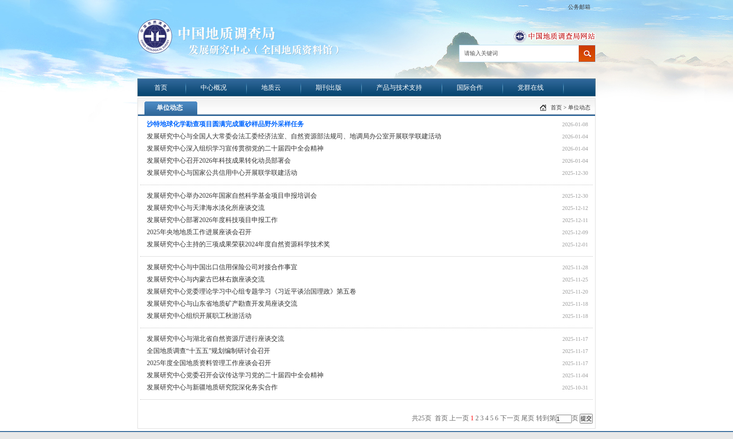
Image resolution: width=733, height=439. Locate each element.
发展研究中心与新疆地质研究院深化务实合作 (212, 387)
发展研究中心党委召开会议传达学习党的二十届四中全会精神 (235, 375)
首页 (160, 87)
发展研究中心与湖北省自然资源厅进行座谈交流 (215, 338)
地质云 (271, 87)
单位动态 (579, 107)
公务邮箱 (579, 7)
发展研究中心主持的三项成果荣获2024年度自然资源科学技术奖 (238, 244)
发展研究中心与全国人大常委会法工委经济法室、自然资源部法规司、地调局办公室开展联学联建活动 (294, 136)
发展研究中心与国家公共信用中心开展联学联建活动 (222, 172)
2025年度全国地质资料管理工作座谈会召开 (209, 363)
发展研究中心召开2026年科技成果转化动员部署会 (219, 160)
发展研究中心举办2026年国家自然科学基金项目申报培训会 (232, 195)
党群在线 (530, 87)
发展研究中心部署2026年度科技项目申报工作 (212, 219)
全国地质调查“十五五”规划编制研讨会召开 (208, 350)
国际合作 (470, 87)
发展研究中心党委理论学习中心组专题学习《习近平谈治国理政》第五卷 (251, 291)
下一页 (510, 418)
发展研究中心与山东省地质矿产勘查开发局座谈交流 (222, 303)
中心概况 (214, 87)
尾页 (527, 418)
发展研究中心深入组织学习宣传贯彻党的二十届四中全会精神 (235, 148)
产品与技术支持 (399, 87)
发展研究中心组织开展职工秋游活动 (199, 315)
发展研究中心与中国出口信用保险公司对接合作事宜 (222, 267)
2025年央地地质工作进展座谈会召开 (199, 232)
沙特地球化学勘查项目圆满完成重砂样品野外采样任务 (225, 124)
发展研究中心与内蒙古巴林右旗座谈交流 (206, 279)
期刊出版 (329, 87)
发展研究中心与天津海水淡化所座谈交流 (206, 207)
